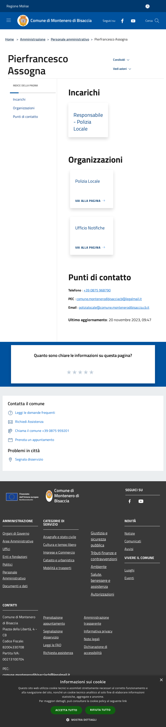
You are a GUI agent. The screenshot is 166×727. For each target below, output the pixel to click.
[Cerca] (157, 20)
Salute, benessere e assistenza (100, 580)
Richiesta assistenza (58, 652)
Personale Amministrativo (14, 575)
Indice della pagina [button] (25, 85)
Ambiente (99, 567)
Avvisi (128, 548)
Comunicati (132, 541)
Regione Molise (17, 6)
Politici (8, 564)
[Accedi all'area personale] (147, 6)
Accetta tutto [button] (66, 710)
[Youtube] (131, 20)
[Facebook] (120, 20)
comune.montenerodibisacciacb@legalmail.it (109, 298)
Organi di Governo (16, 533)
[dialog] (83, 701)
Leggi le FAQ (52, 645)
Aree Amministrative (18, 541)
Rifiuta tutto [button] (100, 710)
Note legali (92, 638)
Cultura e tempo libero (59, 544)
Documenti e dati (15, 585)
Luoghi (129, 570)
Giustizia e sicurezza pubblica (99, 539)
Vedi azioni (122, 69)
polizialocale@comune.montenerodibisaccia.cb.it (114, 307)
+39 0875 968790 (97, 290)
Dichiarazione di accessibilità (95, 649)
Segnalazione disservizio (53, 634)
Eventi (129, 578)
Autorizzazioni (102, 594)
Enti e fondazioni (15, 556)
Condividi (122, 59)
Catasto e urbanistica (58, 560)
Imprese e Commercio (59, 552)
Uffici (6, 548)
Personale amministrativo (70, 39)
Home (9, 39)
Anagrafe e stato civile (59, 536)
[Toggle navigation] (8, 20)
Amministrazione (32, 39)
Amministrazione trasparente (96, 620)
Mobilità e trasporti (57, 567)
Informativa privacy (98, 631)
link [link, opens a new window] (124, 701)
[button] (83, 720)
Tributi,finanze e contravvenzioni (104, 556)
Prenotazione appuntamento (54, 620)
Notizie (129, 533)
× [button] (161, 680)
